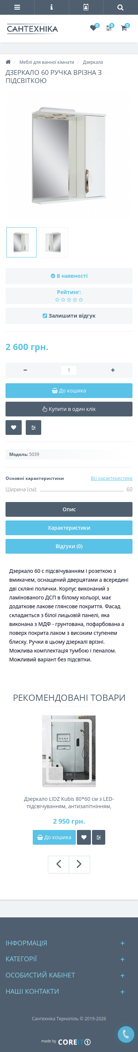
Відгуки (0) (69, 546)
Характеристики (69, 527)
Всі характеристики (111, 478)
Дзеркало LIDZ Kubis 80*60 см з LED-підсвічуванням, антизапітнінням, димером (69, 802)
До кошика (54, 837)
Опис (69, 509)
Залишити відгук (72, 315)
